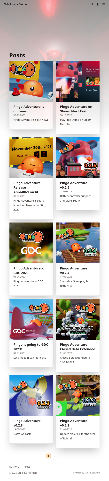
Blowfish (96, 472)
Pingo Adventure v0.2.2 (73, 423)
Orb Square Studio (15, 4)
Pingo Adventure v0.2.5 (73, 185)
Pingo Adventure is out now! (28, 108)
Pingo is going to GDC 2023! (30, 346)
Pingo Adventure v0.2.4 (73, 270)
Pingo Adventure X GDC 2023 (28, 270)
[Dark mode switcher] (97, 4)
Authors (14, 466)
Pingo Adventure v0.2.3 (27, 423)
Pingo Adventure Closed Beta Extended (77, 346)
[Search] (92, 4)
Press (27, 466)
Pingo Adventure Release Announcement (27, 187)
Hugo (87, 472)
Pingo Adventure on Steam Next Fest (76, 108)
